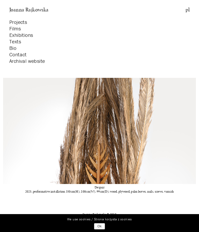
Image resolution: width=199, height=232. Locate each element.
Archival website (27, 61)
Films (15, 28)
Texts (15, 41)
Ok (99, 226)
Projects (18, 22)
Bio (12, 48)
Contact (18, 54)
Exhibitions (21, 35)
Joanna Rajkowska (29, 9)
